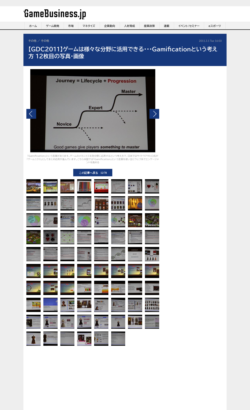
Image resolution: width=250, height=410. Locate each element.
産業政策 (149, 26)
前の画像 (31, 114)
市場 (71, 26)
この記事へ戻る (93, 172)
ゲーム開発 (52, 26)
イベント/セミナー (189, 26)
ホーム (33, 26)
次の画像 (154, 114)
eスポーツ (215, 26)
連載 (166, 26)
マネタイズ (89, 26)
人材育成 (129, 26)
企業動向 (109, 26)
